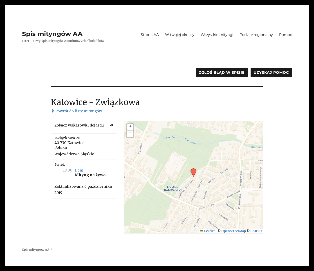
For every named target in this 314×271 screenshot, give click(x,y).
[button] (192, 169)
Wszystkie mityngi (217, 35)
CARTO (256, 231)
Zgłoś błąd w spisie (222, 72)
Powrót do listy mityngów (76, 111)
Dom (79, 170)
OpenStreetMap (233, 231)
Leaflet (207, 231)
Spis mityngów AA (52, 34)
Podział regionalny (256, 35)
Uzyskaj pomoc (271, 72)
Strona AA (150, 35)
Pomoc (285, 35)
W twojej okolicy (179, 35)
